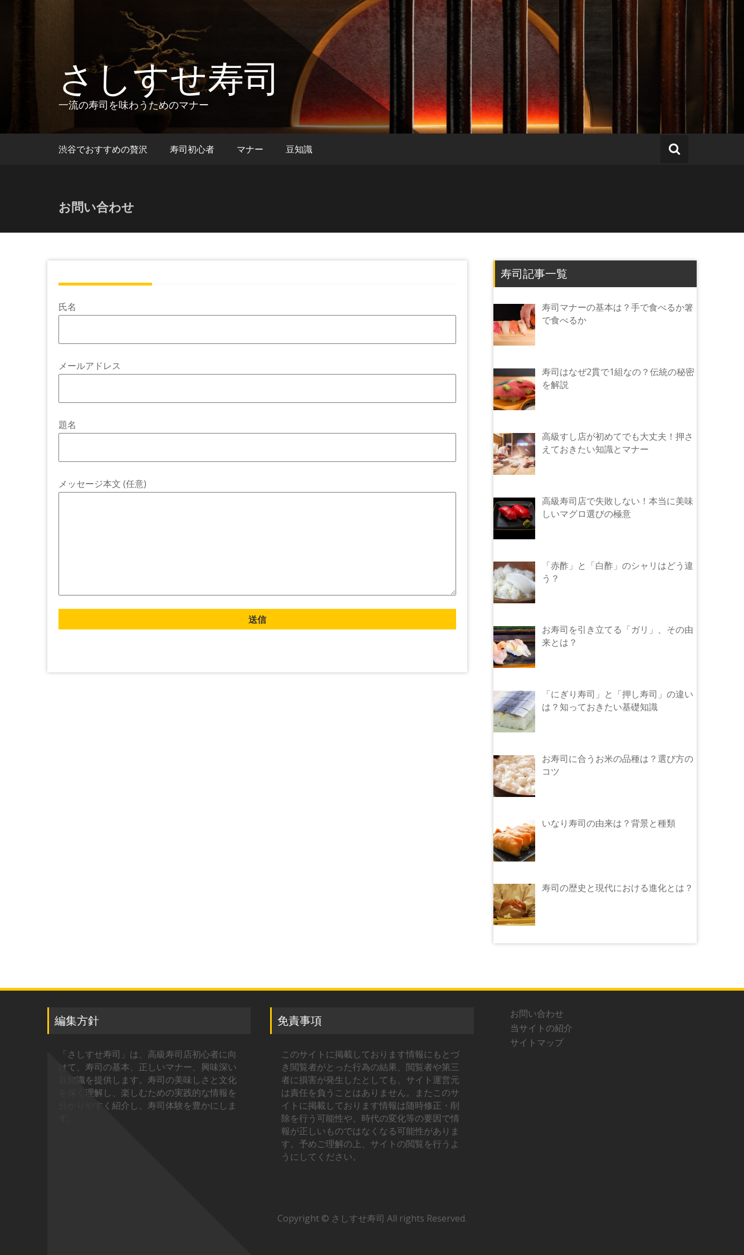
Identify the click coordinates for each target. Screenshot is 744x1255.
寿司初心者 (192, 149)
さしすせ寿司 (169, 77)
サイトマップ (537, 1042)
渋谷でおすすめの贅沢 (103, 149)
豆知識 (299, 149)
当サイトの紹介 (543, 1028)
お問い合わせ (537, 1013)
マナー (250, 149)
